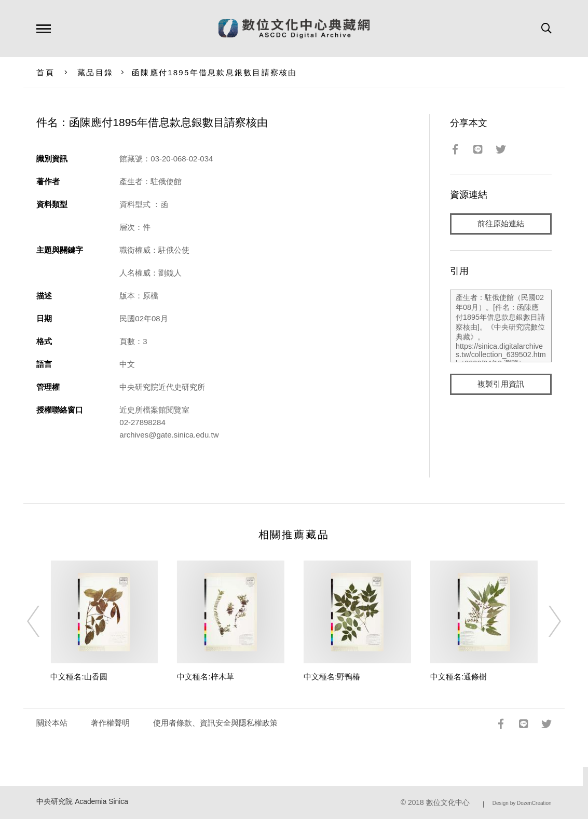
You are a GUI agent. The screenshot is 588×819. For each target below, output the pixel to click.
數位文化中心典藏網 (294, 28)
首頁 (45, 72)
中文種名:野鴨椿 (332, 676)
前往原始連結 (500, 224)
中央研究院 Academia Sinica (82, 802)
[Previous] (43, 621)
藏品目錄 (95, 72)
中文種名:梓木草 (205, 676)
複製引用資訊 (500, 384)
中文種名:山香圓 (78, 676)
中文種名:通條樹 (458, 676)
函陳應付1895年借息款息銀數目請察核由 (214, 72)
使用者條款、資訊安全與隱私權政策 (215, 722)
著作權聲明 (110, 722)
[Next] (545, 621)
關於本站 (51, 722)
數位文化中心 (448, 803)
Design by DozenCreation (522, 803)
